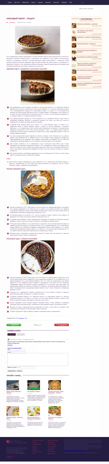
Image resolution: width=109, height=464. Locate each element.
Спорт (33, 456)
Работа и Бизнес (52, 446)
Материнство (25, 2)
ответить (10, 345)
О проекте (9, 460)
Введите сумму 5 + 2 (13, 369)
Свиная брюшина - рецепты (86, 43)
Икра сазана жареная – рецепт (13, 394)
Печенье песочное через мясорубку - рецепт (55, 394)
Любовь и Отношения (38, 442)
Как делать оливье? (33, 393)
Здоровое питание (37, 454)
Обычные (11, 334)
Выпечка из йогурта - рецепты (87, 24)
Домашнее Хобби (36, 446)
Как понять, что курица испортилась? (85, 31)
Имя (8, 350)
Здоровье (40, 2)
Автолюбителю (51, 454)
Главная (10, 2)
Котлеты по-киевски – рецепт (55, 420)
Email (9, 352)
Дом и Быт (17, 2)
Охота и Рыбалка (52, 448)
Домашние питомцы (53, 442)
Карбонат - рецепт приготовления (88, 37)
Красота (33, 2)
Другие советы (51, 456)
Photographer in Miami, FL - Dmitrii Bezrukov (74, 453)
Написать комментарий (14, 348)
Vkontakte (82, 12)
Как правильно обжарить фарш (87, 57)
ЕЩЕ (70, 2)
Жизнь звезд (51, 450)
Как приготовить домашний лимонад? (34, 420)
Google (90, 12)
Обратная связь (10, 458)
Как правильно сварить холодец (87, 70)
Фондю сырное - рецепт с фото (14, 420)
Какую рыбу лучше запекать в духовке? (87, 51)
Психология (56, 2)
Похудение (64, 2)
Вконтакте (20, 334)
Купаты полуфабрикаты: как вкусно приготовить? (89, 83)
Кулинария (48, 2)
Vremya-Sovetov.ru (20, 455)
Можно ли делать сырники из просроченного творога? (86, 64)
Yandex (86, 12)
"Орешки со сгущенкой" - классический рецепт (85, 77)
